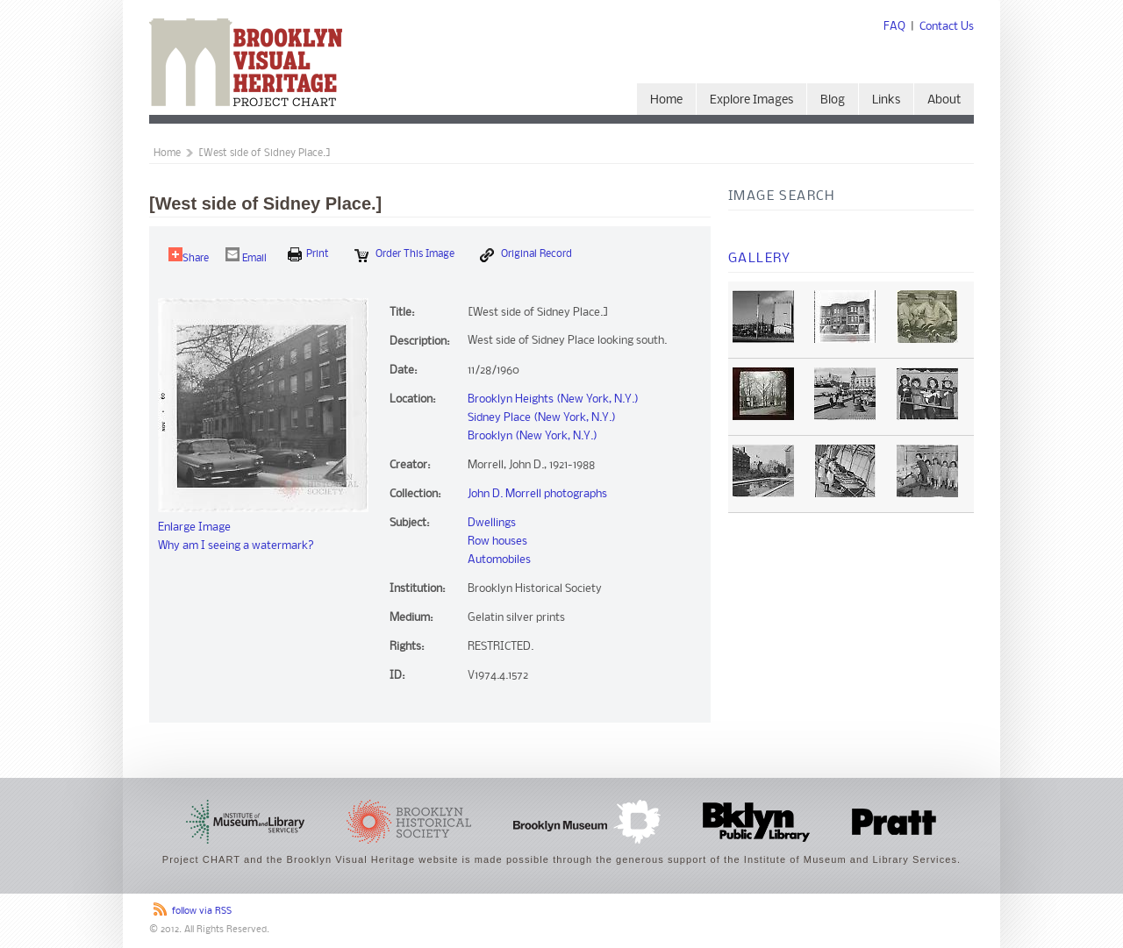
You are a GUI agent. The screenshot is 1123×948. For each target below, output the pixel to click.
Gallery (759, 259)
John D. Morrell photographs (537, 494)
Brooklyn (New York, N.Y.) (532, 436)
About (944, 100)
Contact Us (946, 26)
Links (886, 100)
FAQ (894, 26)
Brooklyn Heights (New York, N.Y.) (553, 399)
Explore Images (751, 100)
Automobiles (499, 560)
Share (188, 255)
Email (246, 255)
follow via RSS (202, 911)
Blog (832, 100)
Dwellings (492, 523)
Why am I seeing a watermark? (236, 546)
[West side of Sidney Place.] (264, 153)
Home (666, 100)
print (308, 254)
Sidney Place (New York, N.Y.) (542, 418)
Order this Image (404, 255)
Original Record (526, 255)
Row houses (497, 541)
